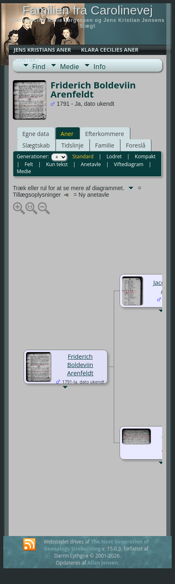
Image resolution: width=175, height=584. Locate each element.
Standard (82, 156)
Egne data (35, 134)
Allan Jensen (102, 562)
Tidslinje (72, 145)
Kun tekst (57, 164)
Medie (69, 66)
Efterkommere (104, 134)
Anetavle (91, 164)
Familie (104, 145)
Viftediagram (128, 164)
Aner (67, 134)
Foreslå (135, 145)
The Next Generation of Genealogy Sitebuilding (96, 545)
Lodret (114, 156)
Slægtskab (36, 145)
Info (99, 66)
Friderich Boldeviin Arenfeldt (80, 364)
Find (39, 66)
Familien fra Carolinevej (87, 10)
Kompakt (145, 156)
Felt (28, 164)
